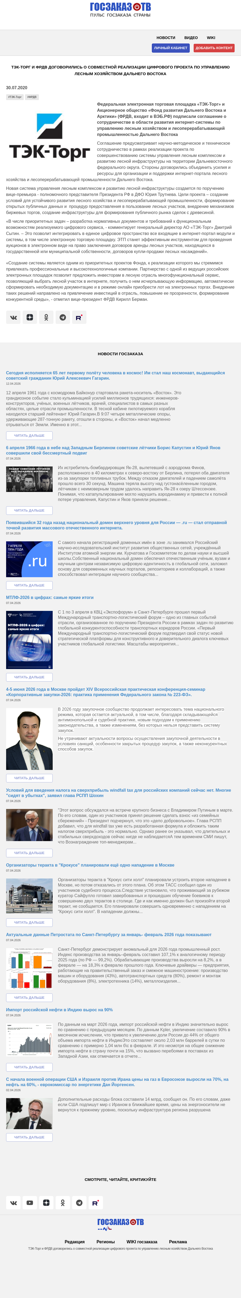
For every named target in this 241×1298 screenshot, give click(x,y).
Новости (166, 38)
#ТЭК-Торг (15, 97)
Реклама (178, 1242)
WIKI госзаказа (142, 1242)
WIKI (211, 38)
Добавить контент (214, 48)
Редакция (75, 1242)
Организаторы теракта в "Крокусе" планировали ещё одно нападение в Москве (90, 865)
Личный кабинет (171, 48)
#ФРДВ (31, 97)
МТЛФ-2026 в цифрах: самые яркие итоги (50, 597)
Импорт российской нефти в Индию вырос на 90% (59, 1010)
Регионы (106, 1242)
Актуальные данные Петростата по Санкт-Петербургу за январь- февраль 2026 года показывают (109, 934)
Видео (191, 38)
